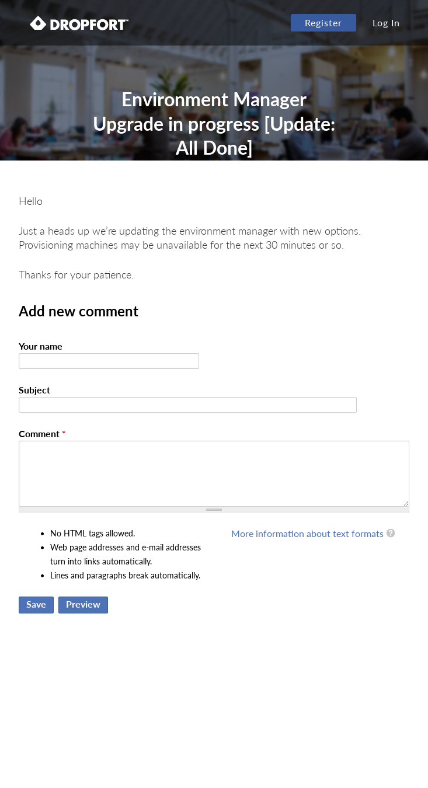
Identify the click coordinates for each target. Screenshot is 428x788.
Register (323, 22)
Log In (386, 22)
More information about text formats (307, 533)
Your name (40, 345)
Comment (42, 433)
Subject (34, 389)
